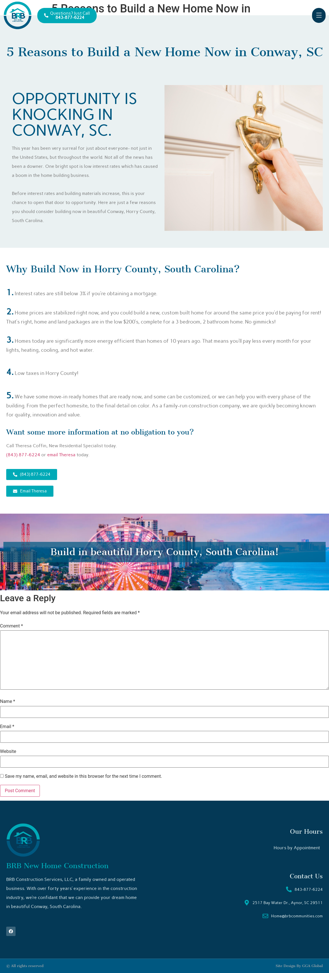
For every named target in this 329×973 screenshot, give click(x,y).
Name (7, 701)
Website (8, 751)
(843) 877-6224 (23, 454)
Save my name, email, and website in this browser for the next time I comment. (83, 776)
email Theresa (61, 454)
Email (7, 726)
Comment (11, 626)
